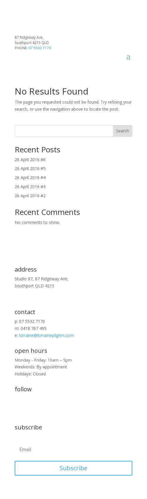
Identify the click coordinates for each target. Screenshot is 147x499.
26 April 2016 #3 (30, 186)
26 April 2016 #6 (30, 159)
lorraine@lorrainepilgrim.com (46, 335)
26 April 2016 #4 (30, 177)
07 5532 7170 (40, 47)
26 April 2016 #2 (30, 195)
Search (122, 131)
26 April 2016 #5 (30, 168)
